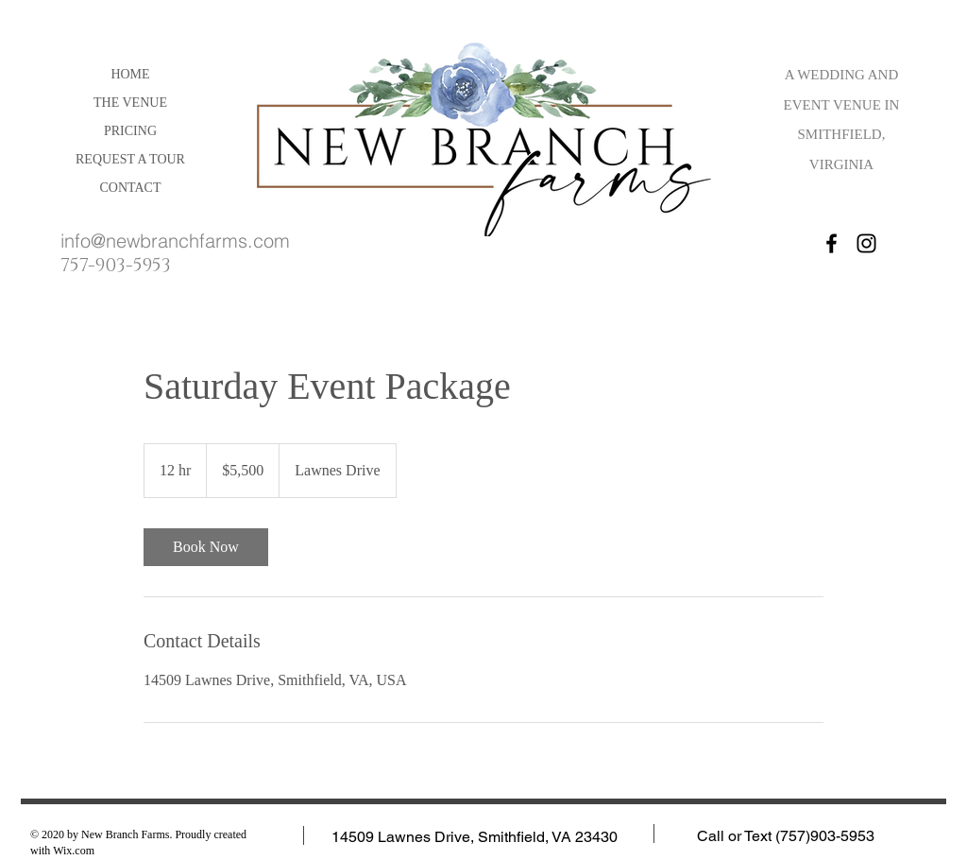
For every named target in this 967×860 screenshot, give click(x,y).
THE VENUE (130, 102)
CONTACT (130, 188)
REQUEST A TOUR (130, 159)
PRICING (130, 131)
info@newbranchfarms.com (175, 240)
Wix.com (73, 850)
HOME (129, 74)
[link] (206, 547)
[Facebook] (831, 243)
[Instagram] (866, 243)
